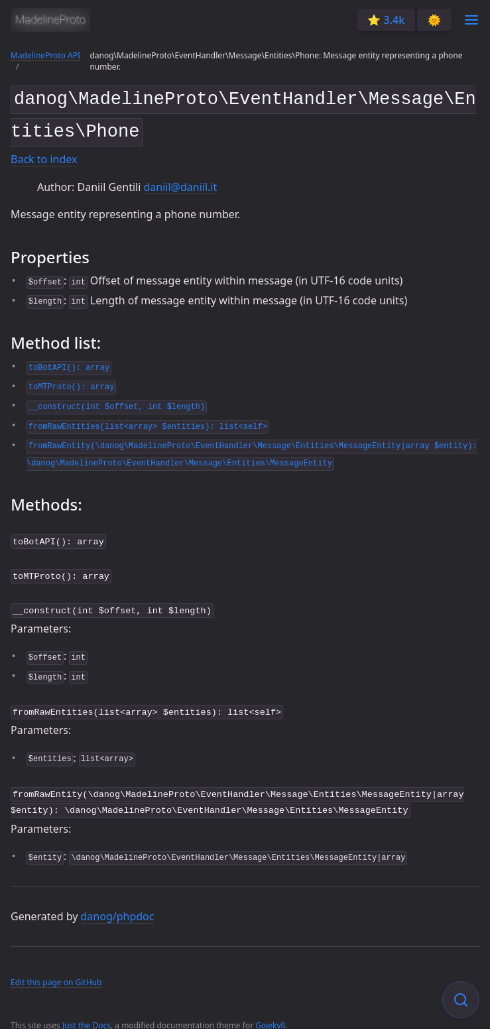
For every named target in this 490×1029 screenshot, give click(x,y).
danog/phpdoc (117, 903)
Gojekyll (270, 1012)
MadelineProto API (45, 55)
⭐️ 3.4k (385, 20)
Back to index (44, 154)
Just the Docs (86, 1012)
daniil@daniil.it (180, 181)
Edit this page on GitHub (56, 969)
